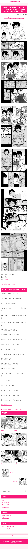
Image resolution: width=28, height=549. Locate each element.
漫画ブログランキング (8, 526)
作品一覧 (4, 500)
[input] (14, 491)
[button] (25, 491)
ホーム (14, 535)
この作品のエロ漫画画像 (8, 284)
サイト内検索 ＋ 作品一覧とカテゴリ (14, 18)
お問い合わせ (5, 518)
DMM (6, 279)
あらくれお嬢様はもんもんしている (11, 409)
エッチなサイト (6, 529)
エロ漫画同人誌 (6, 502)
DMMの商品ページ (6, 405)
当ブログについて (6, 515)
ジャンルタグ (5, 507)
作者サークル (5, 504)
